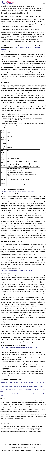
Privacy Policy (26, 447)
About (6, 444)
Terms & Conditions (36, 444)
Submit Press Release (26, 444)
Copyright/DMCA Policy (16, 447)
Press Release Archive (14, 444)
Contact (33, 447)
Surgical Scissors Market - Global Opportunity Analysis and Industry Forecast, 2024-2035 (21, 386)
